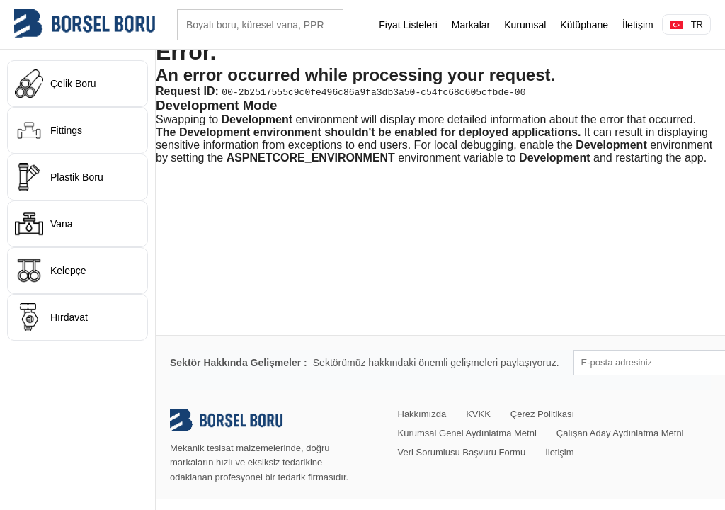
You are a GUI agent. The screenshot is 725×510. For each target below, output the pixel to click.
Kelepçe (50, 270)
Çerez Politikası (542, 414)
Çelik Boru (55, 83)
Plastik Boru (59, 177)
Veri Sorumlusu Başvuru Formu (462, 452)
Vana (44, 224)
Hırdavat (51, 317)
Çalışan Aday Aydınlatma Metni (620, 433)
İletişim (637, 24)
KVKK (478, 414)
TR (686, 24)
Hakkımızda (422, 414)
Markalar (471, 24)
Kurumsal (525, 24)
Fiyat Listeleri (408, 24)
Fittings (48, 130)
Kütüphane (584, 24)
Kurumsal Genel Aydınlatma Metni (467, 433)
